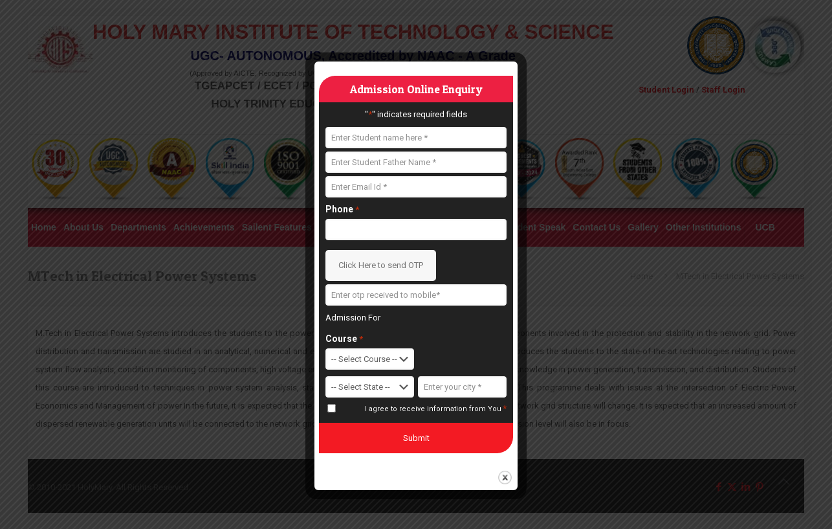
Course (344, 339)
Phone (342, 209)
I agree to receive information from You (436, 408)
